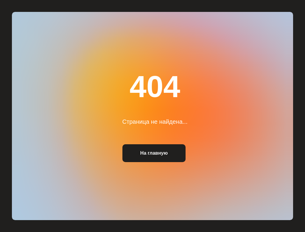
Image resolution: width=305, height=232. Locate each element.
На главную (154, 153)
